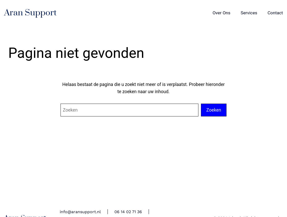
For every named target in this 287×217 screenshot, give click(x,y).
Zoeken (213, 110)
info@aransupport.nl (80, 211)
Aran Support (30, 12)
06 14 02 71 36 (128, 211)
